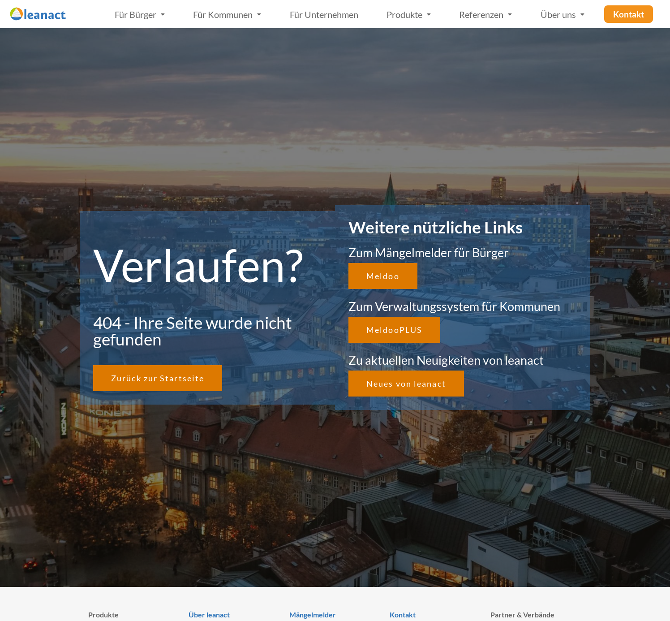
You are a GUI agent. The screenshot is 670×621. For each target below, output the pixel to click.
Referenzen (485, 14)
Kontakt (403, 614)
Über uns (562, 14)
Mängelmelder (312, 614)
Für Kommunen (227, 14)
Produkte (409, 14)
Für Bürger (140, 14)
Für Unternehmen (324, 14)
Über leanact (209, 614)
